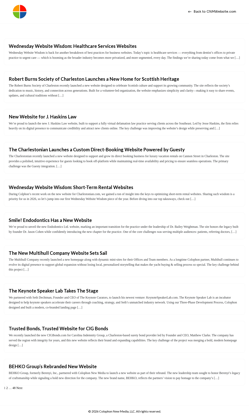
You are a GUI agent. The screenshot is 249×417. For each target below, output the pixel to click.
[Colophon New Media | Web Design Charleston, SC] (19, 11)
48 (14, 388)
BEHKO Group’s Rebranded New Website (53, 366)
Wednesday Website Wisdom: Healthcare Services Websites (73, 46)
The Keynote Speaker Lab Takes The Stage (53, 290)
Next (19, 388)
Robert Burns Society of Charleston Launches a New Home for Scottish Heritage (94, 79)
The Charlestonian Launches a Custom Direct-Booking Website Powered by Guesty (97, 149)
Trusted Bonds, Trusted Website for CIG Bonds (58, 328)
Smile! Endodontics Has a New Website (50, 220)
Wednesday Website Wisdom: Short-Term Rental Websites (71, 187)
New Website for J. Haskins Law (42, 116)
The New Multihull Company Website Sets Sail (58, 253)
